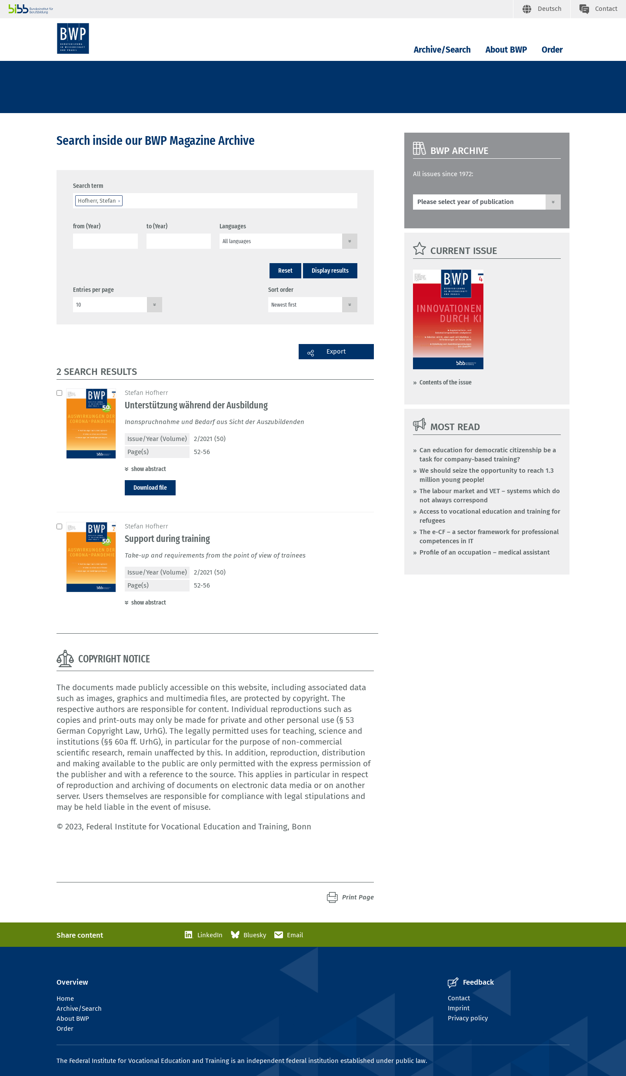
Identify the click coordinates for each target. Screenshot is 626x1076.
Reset (285, 270)
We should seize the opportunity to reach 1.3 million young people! (487, 475)
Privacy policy (468, 1018)
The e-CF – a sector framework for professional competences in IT (489, 536)
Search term (88, 186)
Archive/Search (442, 50)
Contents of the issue (446, 382)
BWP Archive (459, 151)
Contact (459, 998)
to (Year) (157, 226)
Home (65, 998)
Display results (330, 270)
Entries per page (93, 290)
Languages (233, 226)
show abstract (148, 469)
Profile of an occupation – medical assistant (485, 552)
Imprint (459, 1008)
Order (552, 50)
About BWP (506, 50)
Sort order (280, 290)
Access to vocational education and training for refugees (490, 516)
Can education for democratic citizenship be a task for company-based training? (488, 454)
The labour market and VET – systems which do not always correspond (490, 495)
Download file (150, 487)
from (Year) (86, 226)
